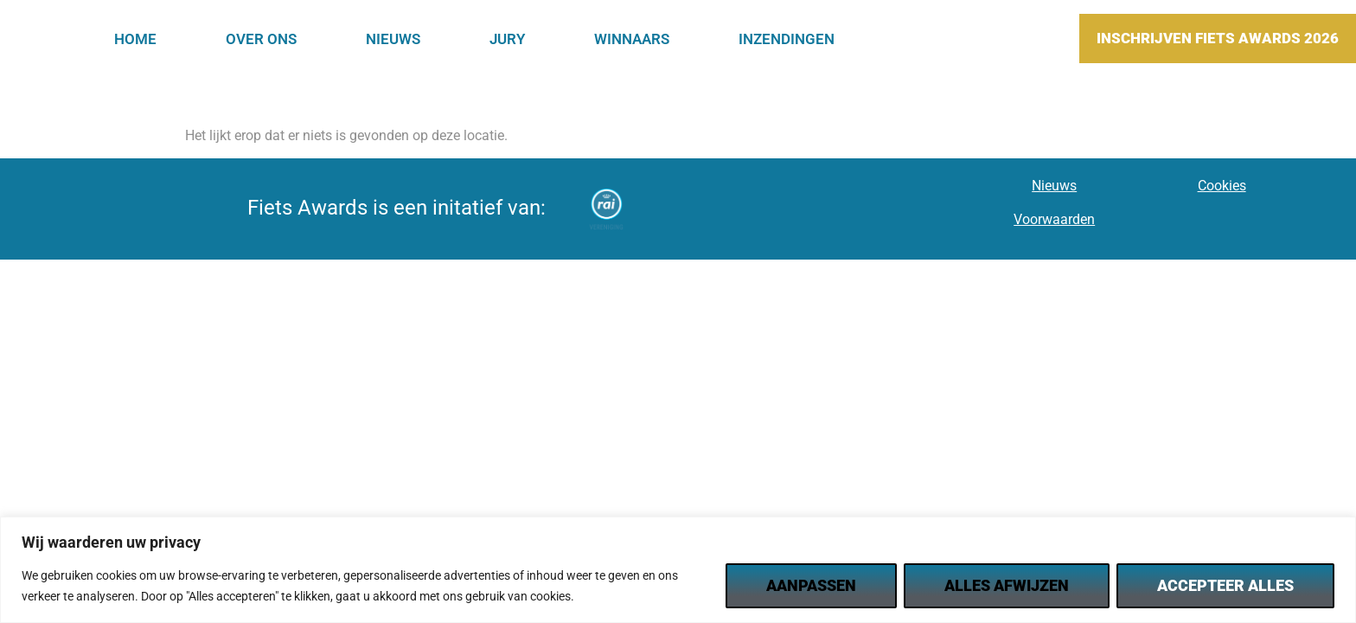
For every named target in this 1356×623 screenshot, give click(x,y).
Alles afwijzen (1006, 585)
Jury (507, 39)
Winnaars (631, 39)
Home (135, 39)
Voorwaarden (1054, 219)
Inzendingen (787, 39)
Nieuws (393, 39)
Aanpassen (811, 585)
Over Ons (261, 39)
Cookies (1222, 185)
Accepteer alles (1225, 585)
